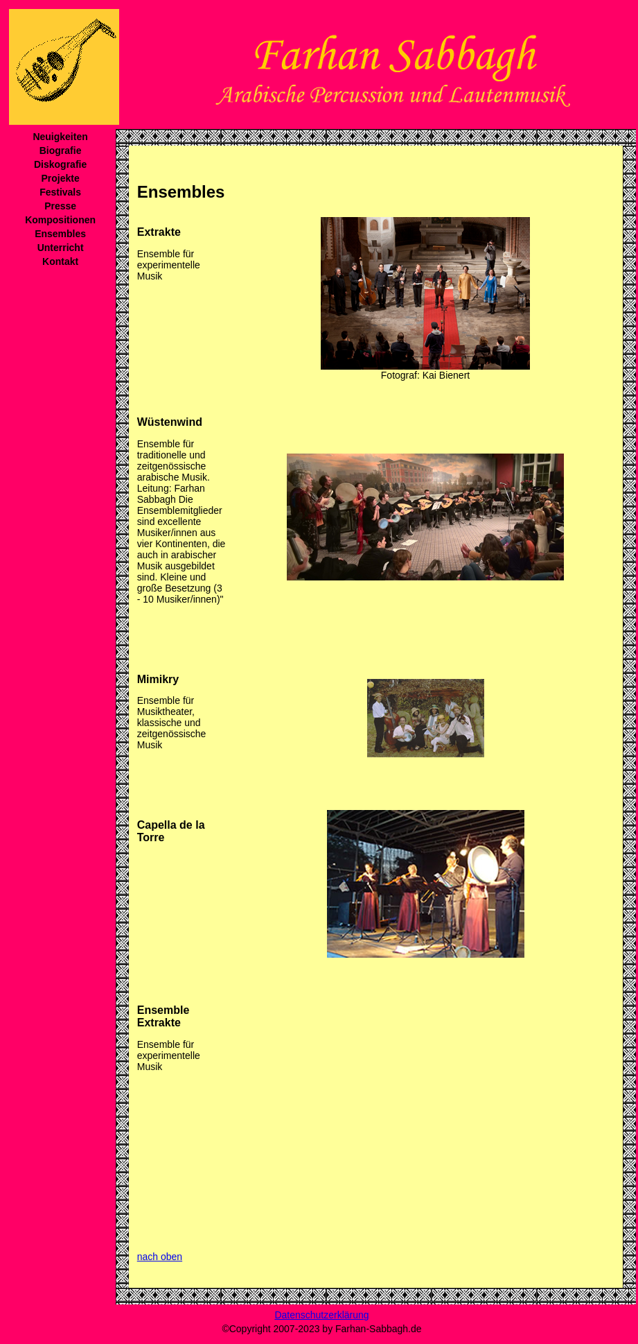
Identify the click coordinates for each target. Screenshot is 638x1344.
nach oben (159, 1256)
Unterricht (60, 247)
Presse (60, 206)
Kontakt (60, 261)
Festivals (60, 192)
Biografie (60, 150)
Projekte (60, 178)
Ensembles (60, 233)
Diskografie (60, 164)
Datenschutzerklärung (321, 1314)
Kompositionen (60, 219)
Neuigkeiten (60, 136)
